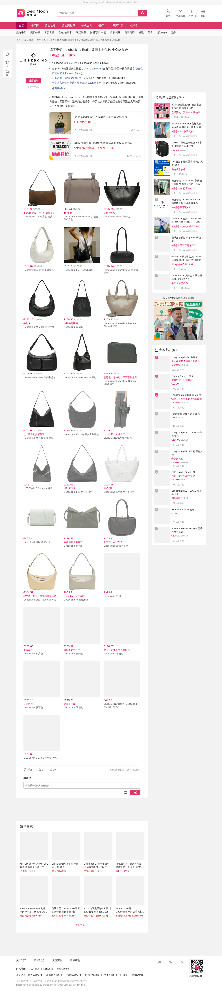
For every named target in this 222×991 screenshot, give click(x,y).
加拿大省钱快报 (54, 974)
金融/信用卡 (65, 32)
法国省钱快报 (92, 974)
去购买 (33, 80)
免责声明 (57, 960)
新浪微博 (159, 962)
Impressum (63, 968)
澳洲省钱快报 (111, 974)
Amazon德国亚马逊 (119, 770)
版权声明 (75, 960)
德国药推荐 (68, 25)
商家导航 (118, 25)
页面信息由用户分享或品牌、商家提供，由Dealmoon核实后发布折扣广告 (51, 981)
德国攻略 (50, 25)
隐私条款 (48, 968)
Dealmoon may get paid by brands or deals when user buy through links (50, 985)
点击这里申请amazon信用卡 (68, 78)
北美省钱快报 (35, 974)
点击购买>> (58, 88)
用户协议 (34, 968)
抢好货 (134, 25)
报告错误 (136, 770)
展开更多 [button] (81, 925)
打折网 (32, 12)
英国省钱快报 (74, 974)
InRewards (137, 974)
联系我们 (39, 960)
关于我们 (21, 960)
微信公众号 (170, 962)
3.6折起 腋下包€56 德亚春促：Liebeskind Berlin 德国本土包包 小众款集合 (84, 40)
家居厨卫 (28, 40)
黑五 (125, 974)
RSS (181, 962)
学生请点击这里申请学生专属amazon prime (76, 82)
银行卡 (102, 25)
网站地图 (21, 968)
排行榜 (35, 25)
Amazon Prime (94, 68)
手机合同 (86, 25)
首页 (21, 25)
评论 (135, 792)
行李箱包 (41, 40)
